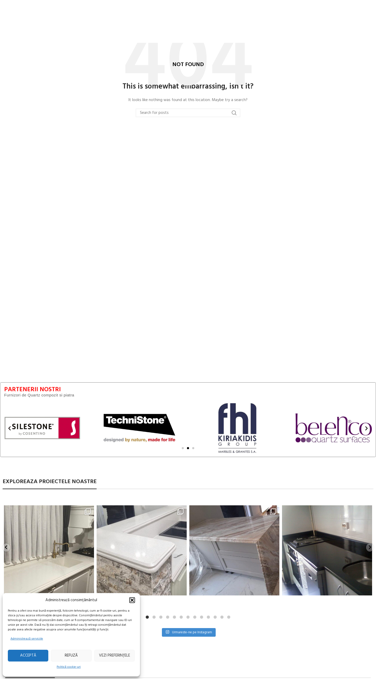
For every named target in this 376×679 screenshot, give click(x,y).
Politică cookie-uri (69, 667)
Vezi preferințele (114, 655)
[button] (132, 600)
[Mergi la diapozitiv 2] (188, 448)
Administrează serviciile (26, 638)
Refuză (71, 655)
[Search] (188, 113)
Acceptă (28, 655)
